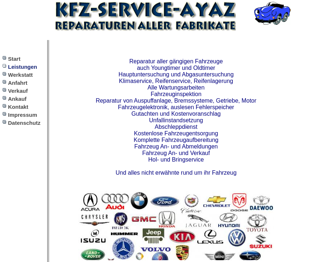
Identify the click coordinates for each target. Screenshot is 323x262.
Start (14, 59)
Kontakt (18, 107)
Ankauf (17, 99)
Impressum (22, 115)
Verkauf (18, 91)
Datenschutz (24, 123)
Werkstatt (20, 75)
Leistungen (22, 67)
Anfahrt (17, 83)
